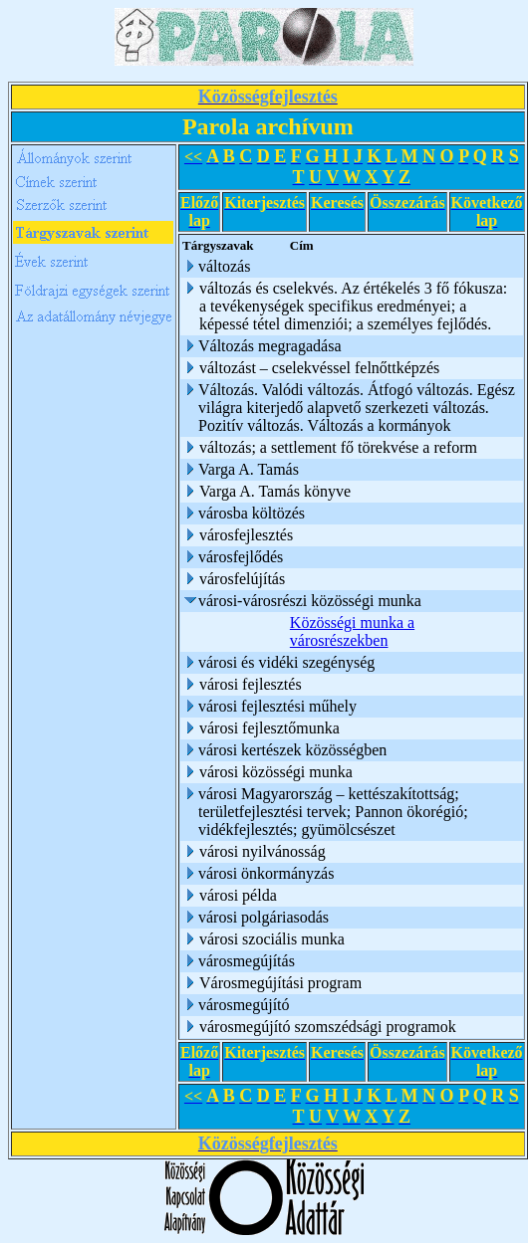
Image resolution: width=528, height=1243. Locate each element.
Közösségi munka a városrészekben (352, 631)
